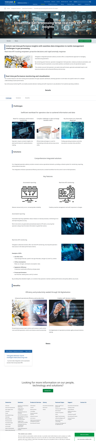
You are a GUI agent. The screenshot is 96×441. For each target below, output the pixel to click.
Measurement (33, 409)
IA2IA (56, 414)
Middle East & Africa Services (72, 412)
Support (79, 4)
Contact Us (87, 4)
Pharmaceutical (8, 420)
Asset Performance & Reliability (22, 412)
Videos (44, 409)
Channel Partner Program (71, 419)
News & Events (47, 1)
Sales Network (71, 409)
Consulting (32, 411)
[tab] (9, 98)
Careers (58, 1)
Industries (35, 4)
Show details (73, 438)
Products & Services (52, 4)
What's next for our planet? (59, 406)
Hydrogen (7, 417)
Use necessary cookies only (84, 430)
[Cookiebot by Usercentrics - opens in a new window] (9, 438)
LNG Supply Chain (9, 409)
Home (8, 8)
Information (32, 405)
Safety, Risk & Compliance (21, 409)
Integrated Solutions (16, 8)
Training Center (71, 407)
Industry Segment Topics (60, 408)
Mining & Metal (8, 418)
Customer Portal (71, 414)
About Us (53, 1)
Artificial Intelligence (59, 418)
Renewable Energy (9, 415)
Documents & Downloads (48, 405)
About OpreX (58, 410)
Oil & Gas (7, 405)
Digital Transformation (60, 416)
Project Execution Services (34, 414)
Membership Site (64, 1)
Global (70, 1)
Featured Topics (70, 4)
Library (62, 4)
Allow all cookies (84, 426)
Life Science (32, 418)
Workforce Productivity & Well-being (23, 406)
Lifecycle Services (34, 416)
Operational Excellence (27, 8)
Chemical (7, 411)
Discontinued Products (72, 416)
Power (6, 413)
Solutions (43, 4)
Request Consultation (84, 41)
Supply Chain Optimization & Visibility (23, 421)
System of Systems (59, 412)
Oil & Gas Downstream (10, 407)
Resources (45, 407)
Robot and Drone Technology (59, 420)
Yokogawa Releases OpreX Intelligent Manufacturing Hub (17, 356)
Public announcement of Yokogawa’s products (35, 420)
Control (31, 407)
